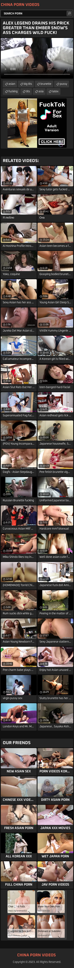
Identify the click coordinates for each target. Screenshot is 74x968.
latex (55, 91)
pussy (63, 84)
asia (41, 91)
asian (11, 84)
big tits (28, 84)
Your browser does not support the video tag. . (37, 58)
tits (28, 91)
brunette (45, 84)
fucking (13, 91)
